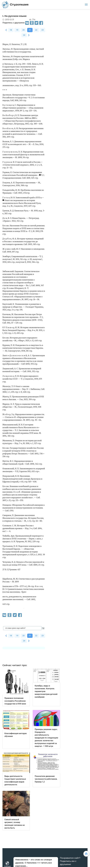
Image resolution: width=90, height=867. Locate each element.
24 (24, 35)
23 (42, 30)
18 (11, 30)
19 (17, 30)
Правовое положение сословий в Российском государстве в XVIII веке (15, 701)
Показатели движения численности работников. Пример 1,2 (46, 779)
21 (30, 30)
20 (23, 30)
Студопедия (15, 4)
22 (36, 30)
